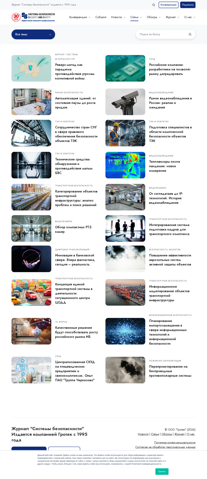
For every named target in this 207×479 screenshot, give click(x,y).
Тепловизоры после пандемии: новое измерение (164, 166)
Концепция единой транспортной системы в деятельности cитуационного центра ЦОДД (74, 293)
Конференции (168, 4)
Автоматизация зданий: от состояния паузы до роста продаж (75, 103)
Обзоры (152, 17)
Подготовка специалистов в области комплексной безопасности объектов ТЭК (170, 134)
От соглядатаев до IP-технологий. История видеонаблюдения (166, 198)
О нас (188, 17)
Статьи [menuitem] (155, 434)
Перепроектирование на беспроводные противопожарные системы (170, 371)
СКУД (152, 59)
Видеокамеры (157, 187)
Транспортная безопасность (74, 185)
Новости (116, 17)
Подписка (188, 4)
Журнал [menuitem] (179, 434)
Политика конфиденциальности (175, 442)
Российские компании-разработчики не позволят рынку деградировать (169, 69)
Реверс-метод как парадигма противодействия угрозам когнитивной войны (74, 71)
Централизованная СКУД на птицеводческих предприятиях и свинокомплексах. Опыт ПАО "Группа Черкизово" (75, 371)
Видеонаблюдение (161, 92)
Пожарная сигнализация (165, 360)
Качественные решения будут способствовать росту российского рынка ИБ (76, 332)
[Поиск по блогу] (190, 34)
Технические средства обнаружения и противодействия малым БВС (74, 166)
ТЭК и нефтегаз (65, 121)
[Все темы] (33, 34)
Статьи (134, 17)
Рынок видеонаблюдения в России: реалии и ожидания (170, 103)
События (100, 17)
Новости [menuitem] (143, 434)
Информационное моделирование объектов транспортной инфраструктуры (169, 293)
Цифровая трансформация (72, 249)
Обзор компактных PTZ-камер (73, 229)
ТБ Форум (61, 322)
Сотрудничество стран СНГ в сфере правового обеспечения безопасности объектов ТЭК (76, 134)
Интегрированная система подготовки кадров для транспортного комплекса (169, 229)
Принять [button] (162, 471)
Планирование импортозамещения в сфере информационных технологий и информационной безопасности (168, 332)
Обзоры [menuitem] (167, 434)
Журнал (171, 17)
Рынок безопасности (69, 92)
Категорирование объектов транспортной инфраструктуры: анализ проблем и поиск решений (76, 198)
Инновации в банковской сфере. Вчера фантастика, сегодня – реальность (75, 260)
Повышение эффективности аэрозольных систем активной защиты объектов (170, 260)
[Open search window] (153, 4)
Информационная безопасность (170, 315)
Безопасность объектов (164, 249)
